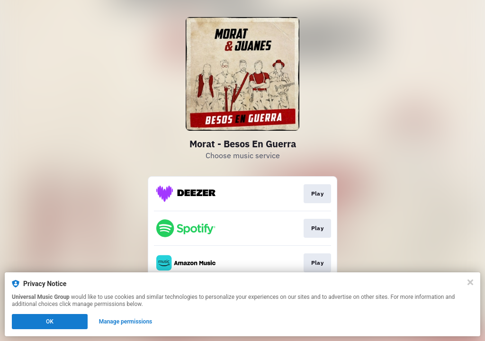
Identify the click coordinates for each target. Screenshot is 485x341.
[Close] (470, 282)
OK (50, 321)
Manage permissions (126, 321)
